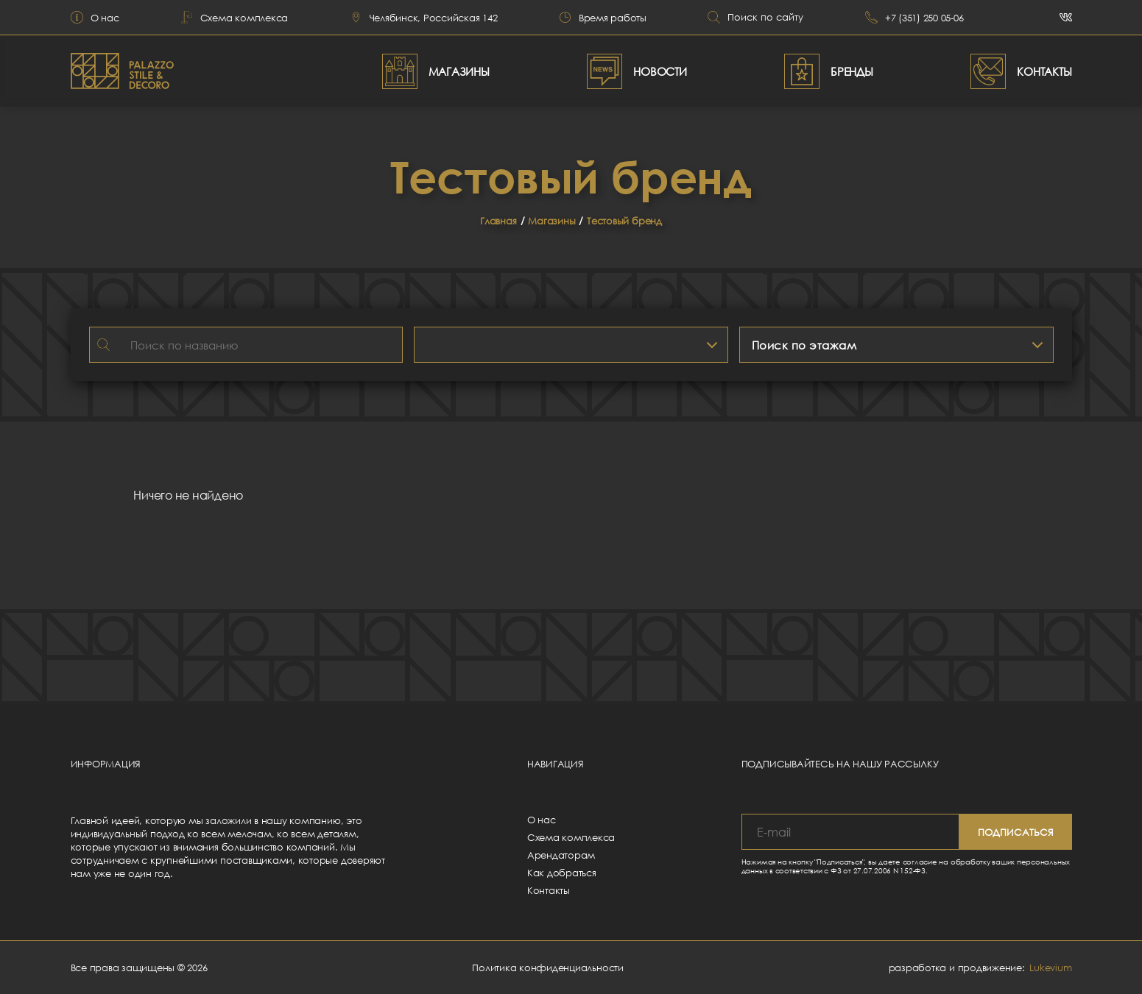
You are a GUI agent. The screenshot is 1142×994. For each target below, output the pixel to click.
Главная (498, 221)
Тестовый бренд (624, 221)
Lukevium (1050, 967)
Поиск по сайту (755, 17)
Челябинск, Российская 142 (424, 17)
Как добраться (561, 872)
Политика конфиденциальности (548, 967)
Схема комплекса (234, 17)
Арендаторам (561, 855)
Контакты (548, 890)
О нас (95, 17)
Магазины (551, 221)
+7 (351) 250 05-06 (914, 17)
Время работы (602, 17)
